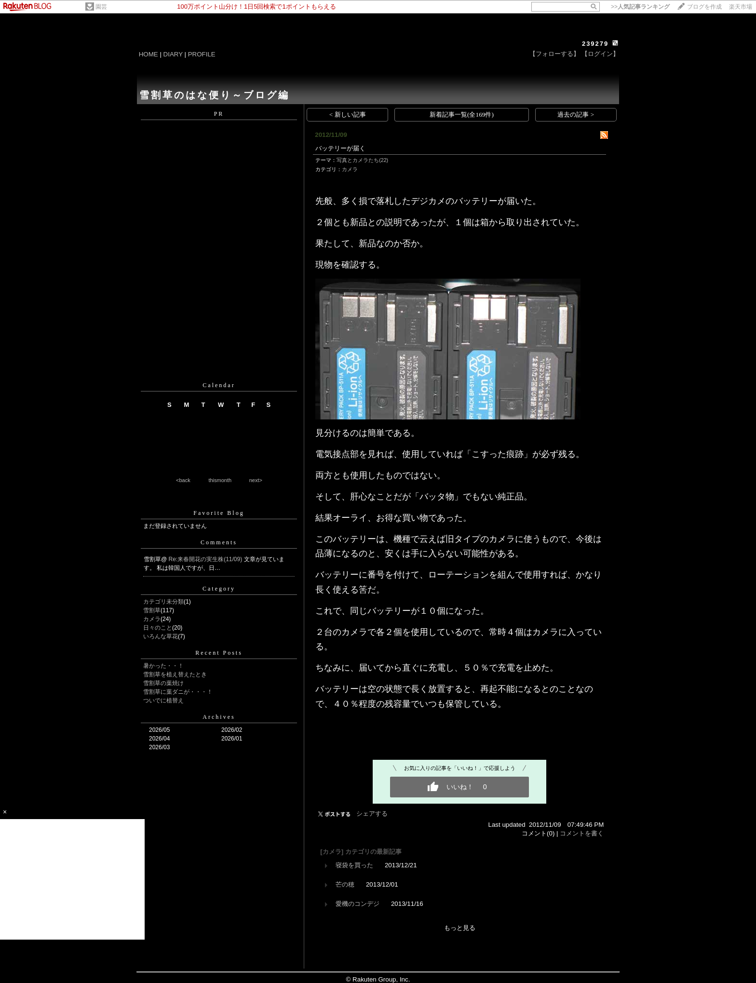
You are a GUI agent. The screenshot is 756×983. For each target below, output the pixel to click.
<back (183, 480)
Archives (218, 717)
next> (255, 480)
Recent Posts (219, 652)
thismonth (219, 480)
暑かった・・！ (163, 665)
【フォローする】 (554, 53)
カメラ (152, 619)
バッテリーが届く (340, 148)
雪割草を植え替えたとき (175, 674)
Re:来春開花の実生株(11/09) (206, 559)
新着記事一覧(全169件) (462, 114)
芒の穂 (345, 884)
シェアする (372, 813)
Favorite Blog (218, 513)
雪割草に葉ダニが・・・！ (178, 691)
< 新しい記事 (347, 114)
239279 (595, 43)
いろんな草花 (160, 636)
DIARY (173, 54)
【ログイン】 (600, 53)
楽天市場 (740, 6)
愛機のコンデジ (357, 903)
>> (640, 6)
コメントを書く (582, 833)
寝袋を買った (354, 865)
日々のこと (157, 627)
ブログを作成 (704, 6)
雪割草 (152, 610)
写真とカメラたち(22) (362, 160)
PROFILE (202, 54)
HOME (148, 54)
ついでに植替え (163, 700)
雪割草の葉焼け (163, 683)
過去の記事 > (575, 114)
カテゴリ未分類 (163, 601)
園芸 (101, 6)
